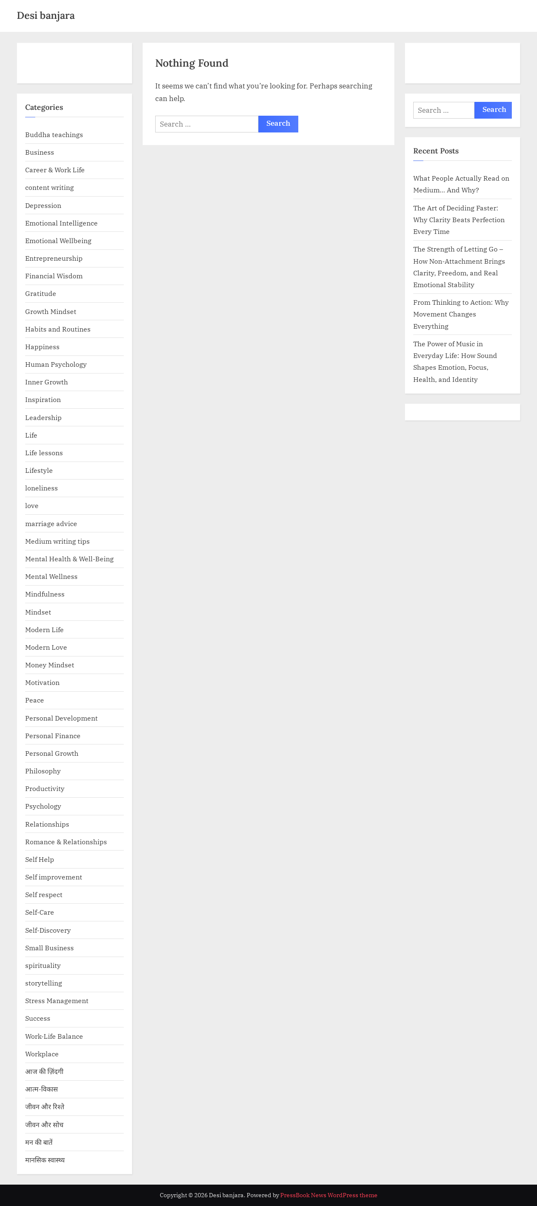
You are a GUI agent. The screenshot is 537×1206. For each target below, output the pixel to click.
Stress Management (57, 1000)
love (32, 505)
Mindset (38, 611)
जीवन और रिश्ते (44, 1106)
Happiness (42, 346)
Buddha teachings (54, 134)
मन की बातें (38, 1142)
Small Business (49, 947)
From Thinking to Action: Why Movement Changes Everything (461, 314)
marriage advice (51, 523)
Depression (43, 205)
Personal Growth (51, 753)
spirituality (43, 965)
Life (31, 435)
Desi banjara (46, 15)
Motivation (42, 682)
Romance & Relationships (66, 841)
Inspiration (43, 399)
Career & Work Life (55, 169)
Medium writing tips (57, 541)
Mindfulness (45, 593)
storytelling (43, 982)
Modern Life (44, 629)
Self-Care (39, 912)
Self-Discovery (48, 930)
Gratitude (40, 293)
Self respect (44, 894)
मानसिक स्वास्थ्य (45, 1159)
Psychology (43, 805)
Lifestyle (39, 470)
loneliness (41, 487)
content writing (49, 187)
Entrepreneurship (54, 258)
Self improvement (53, 876)
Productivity (45, 788)
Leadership (43, 417)
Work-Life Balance (54, 1036)
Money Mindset (49, 664)
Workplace (42, 1053)
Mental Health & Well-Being (69, 558)
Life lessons (44, 452)
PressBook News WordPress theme (329, 1195)
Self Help (39, 859)
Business (39, 152)
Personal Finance (53, 735)
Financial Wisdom (54, 275)
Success (37, 1018)
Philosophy (43, 770)
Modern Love (46, 647)
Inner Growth (46, 381)
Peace (34, 699)
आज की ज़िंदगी (44, 1071)
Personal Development (61, 717)
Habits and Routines (58, 328)
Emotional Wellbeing (58, 240)
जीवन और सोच (44, 1124)
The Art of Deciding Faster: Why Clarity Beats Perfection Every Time (459, 219)
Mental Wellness (51, 576)
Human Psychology (56, 364)
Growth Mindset (50, 311)
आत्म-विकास (41, 1088)
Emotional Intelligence (61, 222)
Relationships (47, 824)
